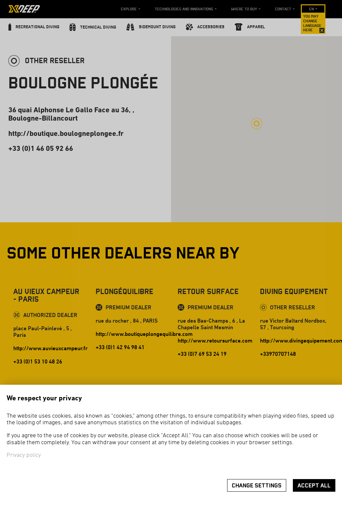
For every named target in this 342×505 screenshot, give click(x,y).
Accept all (314, 485)
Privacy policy (24, 455)
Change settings (257, 485)
